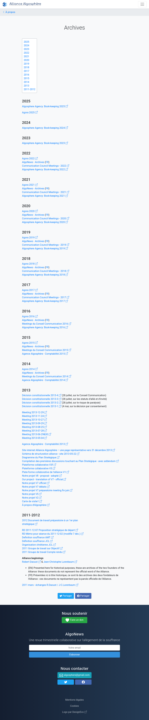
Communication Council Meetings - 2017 (45, 297)
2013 (26, 85)
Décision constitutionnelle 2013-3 (41, 399)
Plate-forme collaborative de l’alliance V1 (45, 472)
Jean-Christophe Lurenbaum (60, 561)
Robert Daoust (31, 561)
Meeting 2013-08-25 (34, 427)
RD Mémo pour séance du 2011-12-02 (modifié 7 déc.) (52, 533)
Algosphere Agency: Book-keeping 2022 (45, 169)
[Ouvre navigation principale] (142, 4)
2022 (26, 52)
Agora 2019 (30, 237)
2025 (26, 41)
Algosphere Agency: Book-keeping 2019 (45, 248)
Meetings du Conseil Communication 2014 (46, 376)
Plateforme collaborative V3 (38, 468)
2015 (26, 78)
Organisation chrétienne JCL (39, 544)
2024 (26, 45)
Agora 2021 (30, 184)
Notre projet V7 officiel (35, 483)
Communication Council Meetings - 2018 (45, 271)
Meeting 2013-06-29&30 (36, 434)
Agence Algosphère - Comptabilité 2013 (45, 444)
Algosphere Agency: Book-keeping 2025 (45, 106)
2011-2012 (29, 89)
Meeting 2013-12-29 (34, 412)
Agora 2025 (30, 112)
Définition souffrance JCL (37, 541)
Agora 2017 (30, 290)
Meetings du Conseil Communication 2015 (46, 350)
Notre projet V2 (32, 497)
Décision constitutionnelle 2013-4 (41, 395)
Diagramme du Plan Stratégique (40, 457)
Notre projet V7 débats (36, 486)
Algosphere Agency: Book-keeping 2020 (45, 222)
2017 (26, 71)
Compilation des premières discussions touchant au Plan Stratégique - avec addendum (70, 461)
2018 (26, 67)
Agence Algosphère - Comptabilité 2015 (45, 353)
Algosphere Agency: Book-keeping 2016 (45, 327)
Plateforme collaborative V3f (39, 464)
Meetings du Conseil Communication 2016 (46, 323)
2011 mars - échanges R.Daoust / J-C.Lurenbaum (50, 585)
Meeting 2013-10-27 (34, 419)
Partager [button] (66, 596)
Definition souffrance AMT (38, 537)
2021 (26, 56)
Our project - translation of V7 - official (44, 479)
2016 (26, 74)
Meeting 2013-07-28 (34, 430)
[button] (65, 682)
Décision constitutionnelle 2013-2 (41, 402)
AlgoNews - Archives (33, 162)
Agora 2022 (30, 158)
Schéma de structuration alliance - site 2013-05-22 (50, 453)
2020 (26, 60)
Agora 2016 (30, 316)
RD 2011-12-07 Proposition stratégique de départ (50, 530)
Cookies (74, 705)
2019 (26, 63)
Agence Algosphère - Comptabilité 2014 (45, 380)
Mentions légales (74, 699)
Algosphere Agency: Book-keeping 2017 (45, 301)
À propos (8, 12)
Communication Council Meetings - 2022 (45, 165)
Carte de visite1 (32, 501)
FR (47, 162)
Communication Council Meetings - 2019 (45, 244)
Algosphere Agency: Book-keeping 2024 (45, 127)
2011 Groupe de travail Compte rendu (43, 552)
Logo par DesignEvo (74, 712)
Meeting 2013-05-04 (34, 438)
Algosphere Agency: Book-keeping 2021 (45, 195)
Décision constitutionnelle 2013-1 (41, 406)
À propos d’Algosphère (36, 505)
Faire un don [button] (74, 620)
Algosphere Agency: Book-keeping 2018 (45, 274)
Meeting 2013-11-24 (34, 416)
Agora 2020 (30, 211)
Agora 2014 (30, 369)
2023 (26, 49)
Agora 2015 (30, 342)
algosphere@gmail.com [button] (74, 675)
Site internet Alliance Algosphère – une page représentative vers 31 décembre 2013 (68, 450)
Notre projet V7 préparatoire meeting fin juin (47, 490)
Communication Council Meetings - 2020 (45, 218)
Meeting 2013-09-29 (34, 423)
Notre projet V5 (32, 494)
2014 (26, 82)
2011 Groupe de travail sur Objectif (42, 548)
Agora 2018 (30, 263)
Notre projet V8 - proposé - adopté (42, 475)
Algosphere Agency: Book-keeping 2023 (45, 143)
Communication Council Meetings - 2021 (45, 192)
